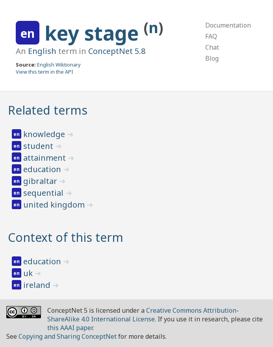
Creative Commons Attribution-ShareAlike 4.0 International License (143, 314)
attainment (45, 157)
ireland (37, 285)
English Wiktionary (59, 64)
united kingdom (55, 204)
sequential (44, 192)
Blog (212, 58)
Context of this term (65, 237)
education (43, 169)
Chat (212, 47)
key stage (94, 33)
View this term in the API (44, 71)
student (39, 146)
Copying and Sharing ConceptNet (68, 336)
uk (29, 273)
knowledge (45, 134)
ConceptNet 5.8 (116, 51)
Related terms (47, 110)
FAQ (211, 36)
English (42, 51)
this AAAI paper (70, 327)
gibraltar (41, 181)
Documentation (228, 25)
